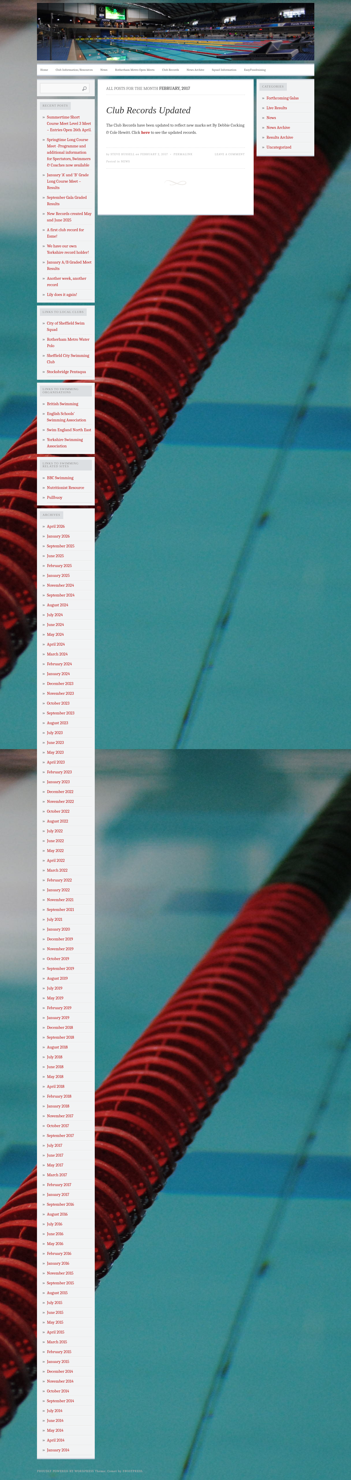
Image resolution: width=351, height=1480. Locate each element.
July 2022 (55, 831)
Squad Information (224, 70)
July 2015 (54, 1302)
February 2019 (59, 1007)
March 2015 (57, 1342)
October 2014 (58, 1391)
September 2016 (60, 1204)
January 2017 (58, 1194)
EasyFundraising (255, 70)
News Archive (195, 70)
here (145, 132)
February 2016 (59, 1253)
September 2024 (61, 595)
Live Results (277, 107)
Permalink (183, 154)
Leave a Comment (230, 154)
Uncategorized (279, 147)
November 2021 (60, 899)
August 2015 (57, 1292)
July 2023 (55, 732)
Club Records (170, 70)
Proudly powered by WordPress (65, 1471)
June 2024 (55, 624)
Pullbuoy (54, 497)
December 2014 (60, 1371)
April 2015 (55, 1332)
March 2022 (57, 870)
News (103, 70)
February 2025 (59, 565)
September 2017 (60, 1135)
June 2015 (55, 1312)
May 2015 (55, 1322)
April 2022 (56, 860)
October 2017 (58, 1125)
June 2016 (55, 1233)
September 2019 (60, 968)
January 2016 (58, 1263)
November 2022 (60, 801)
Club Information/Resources (74, 70)
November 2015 (60, 1273)
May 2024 (55, 634)
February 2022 (59, 880)
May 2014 (55, 1430)
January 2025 (58, 575)
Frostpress (132, 1471)
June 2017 (55, 1155)
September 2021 (60, 909)
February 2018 (59, 1096)
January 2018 (58, 1106)
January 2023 (58, 781)
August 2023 (57, 722)
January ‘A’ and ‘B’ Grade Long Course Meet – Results (68, 181)
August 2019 (57, 978)
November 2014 (60, 1381)
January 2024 (58, 673)
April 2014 (55, 1440)
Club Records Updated (148, 110)
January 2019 (58, 1017)
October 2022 (58, 811)
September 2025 (61, 546)
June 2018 (55, 1066)
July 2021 (54, 919)
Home (44, 70)
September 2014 (60, 1401)
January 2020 (58, 929)
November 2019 (60, 948)
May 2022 (55, 850)
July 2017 (54, 1145)
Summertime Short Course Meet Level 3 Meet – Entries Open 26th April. (69, 123)
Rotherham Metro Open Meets (134, 70)
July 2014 (54, 1410)
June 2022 (55, 840)
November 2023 (60, 693)
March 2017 (57, 1174)
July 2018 (54, 1057)
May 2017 (55, 1165)
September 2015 (60, 1283)
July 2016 (54, 1224)
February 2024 (59, 664)
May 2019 (55, 998)
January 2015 (58, 1361)
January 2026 (58, 536)
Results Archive (280, 137)
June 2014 (55, 1420)
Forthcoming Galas (283, 98)
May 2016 (55, 1243)
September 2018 (60, 1037)
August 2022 (57, 821)
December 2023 (60, 683)
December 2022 (60, 791)
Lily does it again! (62, 294)
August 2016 (57, 1214)
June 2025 (55, 555)
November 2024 (60, 585)
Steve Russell (123, 154)
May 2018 (55, 1076)
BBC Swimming (60, 477)
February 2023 (59, 772)
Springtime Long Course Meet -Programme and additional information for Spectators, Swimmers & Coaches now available (69, 152)
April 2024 (56, 644)
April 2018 (55, 1086)
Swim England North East (69, 429)
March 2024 (57, 654)
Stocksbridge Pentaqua (66, 371)
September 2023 (61, 713)
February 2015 (59, 1351)
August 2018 (57, 1047)
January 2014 (58, 1450)
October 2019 (58, 958)
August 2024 (57, 605)
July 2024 (55, 614)
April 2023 (56, 762)
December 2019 (60, 939)
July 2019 (54, 988)
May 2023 (55, 752)
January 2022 (58, 890)
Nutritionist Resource (65, 487)
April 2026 (56, 526)
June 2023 (55, 742)
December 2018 (60, 1027)
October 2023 (58, 703)
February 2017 (59, 1184)
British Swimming (62, 403)
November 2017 (60, 1116)
